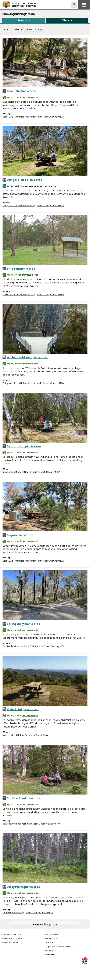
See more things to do (45, 924)
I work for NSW (10, 942)
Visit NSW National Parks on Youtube (18, 966)
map (40, 29)
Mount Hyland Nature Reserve (18, 735)
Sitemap (49, 950)
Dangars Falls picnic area (25, 180)
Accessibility (51, 934)
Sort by (6, 29)
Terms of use (52, 938)
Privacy (49, 942)
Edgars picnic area (20, 535)
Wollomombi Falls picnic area (27, 357)
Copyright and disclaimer (59, 946)
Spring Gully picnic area (23, 624)
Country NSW (57, 116)
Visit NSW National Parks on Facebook (5, 966)
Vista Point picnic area (23, 709)
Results (22, 20)
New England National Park (16, 471)
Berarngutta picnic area (24, 446)
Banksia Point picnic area (25, 798)
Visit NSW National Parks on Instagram (11, 966)
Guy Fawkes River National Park (18, 646)
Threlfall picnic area (21, 269)
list (30, 29)
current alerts (30, 97)
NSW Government (12, 938)
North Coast (43, 116)
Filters (65, 20)
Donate (49, 954)
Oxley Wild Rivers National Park (18, 116)
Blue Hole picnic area (21, 91)
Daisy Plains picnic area (23, 887)
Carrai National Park (13, 912)
